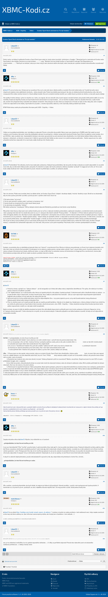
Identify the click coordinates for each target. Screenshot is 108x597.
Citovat (101, 70)
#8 (104, 334)
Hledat (54, 581)
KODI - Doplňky (21, 30)
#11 (104, 481)
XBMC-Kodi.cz (26, 9)
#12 (104, 508)
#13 (104, 538)
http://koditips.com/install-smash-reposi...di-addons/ (33, 512)
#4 (104, 160)
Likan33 (14, 46)
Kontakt (54, 588)
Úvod (53, 579)
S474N (13, 234)
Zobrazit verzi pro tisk (11, 561)
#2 (104, 86)
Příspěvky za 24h (90, 586)
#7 (104, 281)
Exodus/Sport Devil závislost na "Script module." (53, 30)
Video (31, 30)
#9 (104, 403)
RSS (86, 579)
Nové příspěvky (90, 581)
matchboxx (15, 499)
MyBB (20, 594)
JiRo (12, 76)
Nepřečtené (89, 583)
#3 (104, 128)
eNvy (99, 594)
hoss (13, 393)
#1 (104, 55)
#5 (104, 189)
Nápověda (55, 586)
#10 (104, 435)
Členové (54, 583)
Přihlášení (88, 24)
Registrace (100, 24)
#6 (104, 243)
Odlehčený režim (90, 588)
